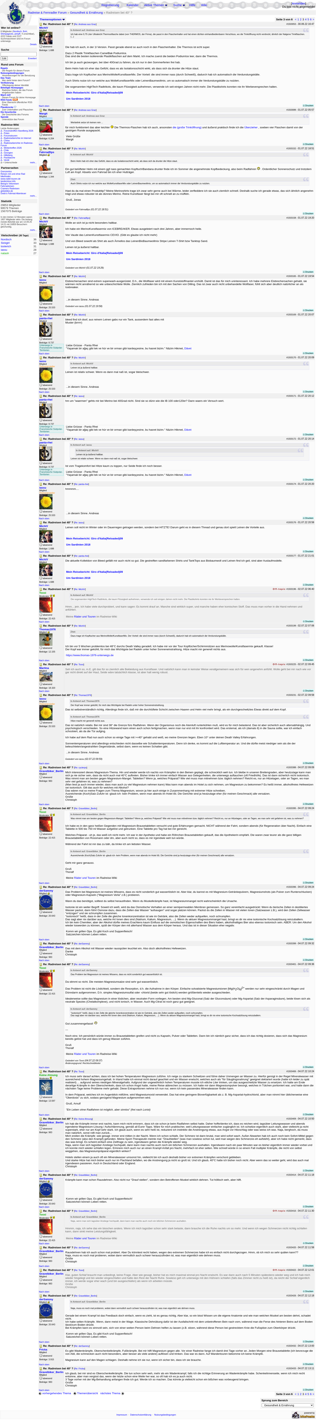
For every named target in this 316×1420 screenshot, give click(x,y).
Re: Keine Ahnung (83, 1119)
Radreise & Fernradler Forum (47, 12)
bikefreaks (6, 176)
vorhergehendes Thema (54, 1393)
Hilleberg (8, 155)
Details (33, 44)
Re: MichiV (80, 148)
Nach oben (44, 106)
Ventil (6, 160)
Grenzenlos (6, 171)
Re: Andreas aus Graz (85, 24)
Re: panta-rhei (82, 484)
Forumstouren (10, 135)
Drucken (308, 105)
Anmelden (298, 3)
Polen (6, 133)
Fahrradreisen (7, 186)
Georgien (8, 152)
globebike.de (7, 191)
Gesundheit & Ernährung (86, 12)
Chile (6, 150)
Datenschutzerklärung (140, 1414)
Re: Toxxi (79, 664)
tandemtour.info (8, 181)
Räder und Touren (85, 616)
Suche (177, 5)
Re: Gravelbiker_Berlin (85, 808)
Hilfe (192, 5)
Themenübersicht (85, 1393)
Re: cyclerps (81, 767)
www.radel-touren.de (11, 179)
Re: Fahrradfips (82, 218)
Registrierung (110, 5)
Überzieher (251, 127)
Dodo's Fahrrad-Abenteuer (13, 193)
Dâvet (187, 348)
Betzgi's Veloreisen (10, 183)
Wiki (204, 5)
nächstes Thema (112, 1393)
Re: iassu (79, 396)
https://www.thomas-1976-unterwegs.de (90, 655)
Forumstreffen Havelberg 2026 (18, 131)
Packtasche (9, 157)
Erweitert (32, 58)
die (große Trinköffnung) (187, 127)
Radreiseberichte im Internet (17, 138)
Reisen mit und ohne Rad (13, 174)
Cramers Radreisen (10, 188)
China (7, 140)
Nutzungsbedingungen (165, 1414)
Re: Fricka (80, 1368)
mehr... (33, 162)
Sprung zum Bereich (274, 1400)
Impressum (121, 1414)
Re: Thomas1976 (83, 695)
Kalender (133, 5)
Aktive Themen (154, 5)
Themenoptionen (52, 19)
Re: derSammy (82, 943)
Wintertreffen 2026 (13, 148)
